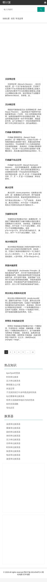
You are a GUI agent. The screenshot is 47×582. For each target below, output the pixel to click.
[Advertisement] (23, 47)
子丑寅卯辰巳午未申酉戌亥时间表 (21, 392)
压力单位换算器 (13, 440)
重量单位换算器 (13, 428)
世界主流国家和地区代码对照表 (20, 400)
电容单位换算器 (13, 455)
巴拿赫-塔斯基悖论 (13, 132)
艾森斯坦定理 (11, 214)
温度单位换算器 (13, 424)
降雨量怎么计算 (13, 385)
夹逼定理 (10, 388)
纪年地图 (26, 574)
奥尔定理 (9, 187)
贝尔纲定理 (10, 104)
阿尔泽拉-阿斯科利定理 (15, 293)
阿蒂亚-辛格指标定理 (14, 321)
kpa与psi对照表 (13, 373)
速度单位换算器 (13, 459)
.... (27, 352)
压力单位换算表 (13, 381)
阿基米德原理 (11, 265)
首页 (13, 19)
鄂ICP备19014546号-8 (32, 572)
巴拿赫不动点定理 (13, 160)
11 (33, 352)
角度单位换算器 (13, 451)
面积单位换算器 (13, 432)
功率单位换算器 (13, 443)
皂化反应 (10, 408)
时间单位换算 (12, 377)
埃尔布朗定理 (11, 242)
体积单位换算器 (13, 436)
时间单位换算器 (13, 447)
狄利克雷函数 (12, 404)
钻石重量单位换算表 (15, 396)
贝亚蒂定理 (10, 79)
